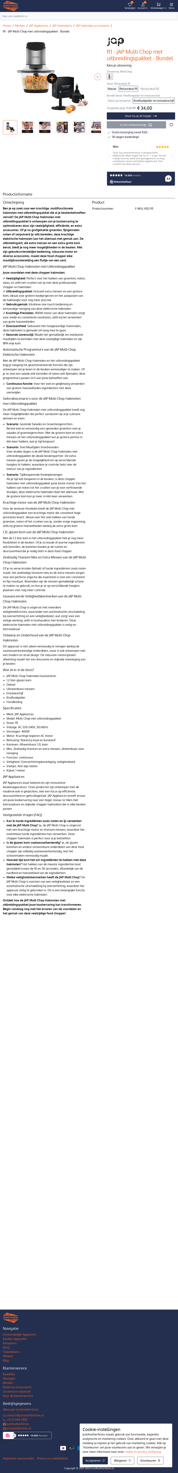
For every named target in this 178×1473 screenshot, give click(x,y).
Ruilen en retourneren (17, 1387)
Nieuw (112, 89)
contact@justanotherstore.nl (23, 1415)
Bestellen (9, 1374)
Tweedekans (11, 1352)
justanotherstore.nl (17, 1428)
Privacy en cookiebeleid (52, 1458)
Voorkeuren (150, 1461)
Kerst (6, 1347)
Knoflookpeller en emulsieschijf (154, 100)
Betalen (8, 1383)
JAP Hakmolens (62, 25)
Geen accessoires (119, 100)
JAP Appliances (38, 25)
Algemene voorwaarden (18, 1458)
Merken (20, 25)
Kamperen (9, 1343)
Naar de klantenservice (18, 1396)
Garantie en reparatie (17, 1391)
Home (7, 25)
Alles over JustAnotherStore (21, 1409)
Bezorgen (9, 1378)
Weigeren (122, 1461)
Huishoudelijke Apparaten (19, 1334)
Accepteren (95, 1461)
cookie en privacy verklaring (143, 1452)
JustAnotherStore (16, 1424)
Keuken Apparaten (15, 1339)
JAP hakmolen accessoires (92, 25)
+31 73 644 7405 (15, 1419)
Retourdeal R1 (128, 89)
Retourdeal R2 (150, 89)
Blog (6, 1360)
